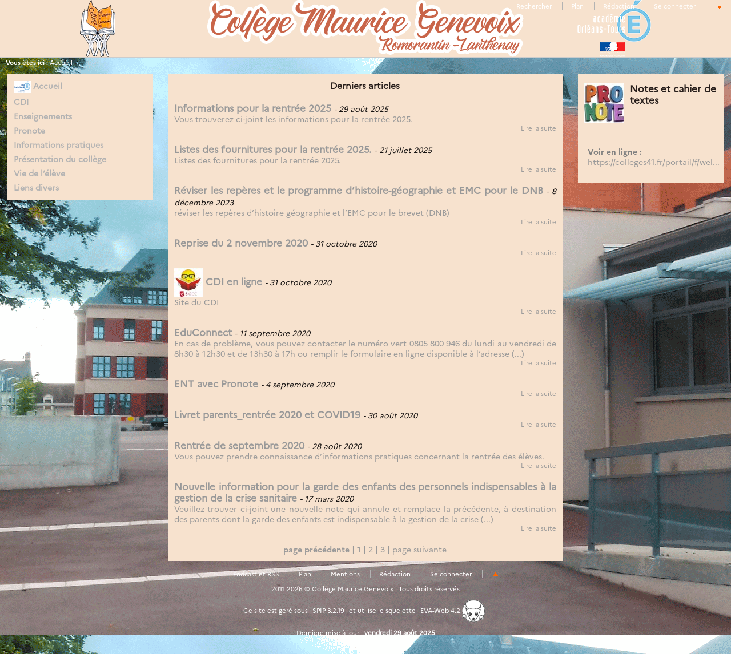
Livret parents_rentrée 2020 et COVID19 (267, 415)
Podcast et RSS (256, 574)
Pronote (29, 131)
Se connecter (675, 6)
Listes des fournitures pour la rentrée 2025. (273, 149)
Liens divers (36, 188)
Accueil (61, 63)
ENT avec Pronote (216, 384)
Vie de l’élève (39, 173)
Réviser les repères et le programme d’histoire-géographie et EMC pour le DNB (358, 190)
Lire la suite (538, 128)
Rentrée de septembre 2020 (239, 445)
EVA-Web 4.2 (452, 610)
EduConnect (203, 332)
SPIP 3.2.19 (328, 611)
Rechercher (534, 6)
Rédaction (618, 6)
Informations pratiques (58, 145)
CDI (21, 102)
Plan (577, 6)
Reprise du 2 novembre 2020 (241, 243)
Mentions (345, 574)
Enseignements (43, 116)
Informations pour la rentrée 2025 (252, 108)
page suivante (419, 549)
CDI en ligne (218, 282)
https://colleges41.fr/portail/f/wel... (654, 162)
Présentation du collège (60, 159)
